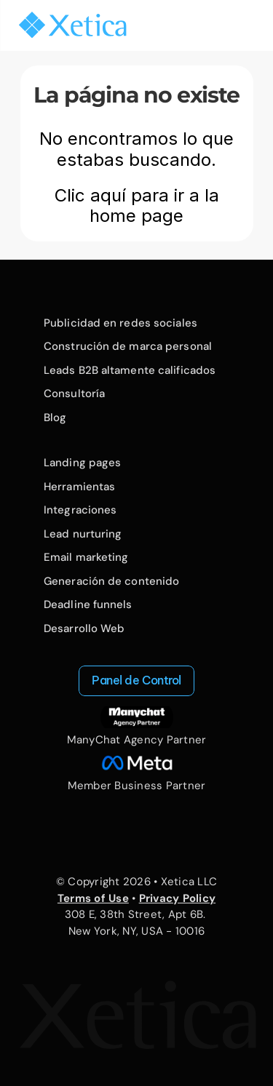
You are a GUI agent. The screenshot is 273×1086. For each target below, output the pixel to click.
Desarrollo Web (84, 628)
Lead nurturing (83, 534)
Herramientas (79, 486)
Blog (55, 417)
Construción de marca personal (128, 346)
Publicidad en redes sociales (120, 323)
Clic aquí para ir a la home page (139, 206)
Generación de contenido (111, 581)
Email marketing (86, 557)
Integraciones (80, 510)
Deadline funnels (88, 604)
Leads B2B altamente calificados (129, 370)
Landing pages (82, 462)
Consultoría (74, 393)
